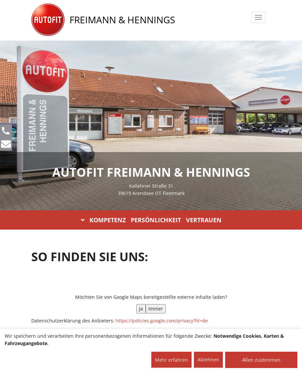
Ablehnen (208, 359)
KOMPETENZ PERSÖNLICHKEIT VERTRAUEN (151, 220)
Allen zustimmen (261, 359)
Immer (155, 308)
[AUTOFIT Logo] (48, 20)
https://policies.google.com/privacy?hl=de (162, 320)
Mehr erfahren (171, 360)
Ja (141, 308)
